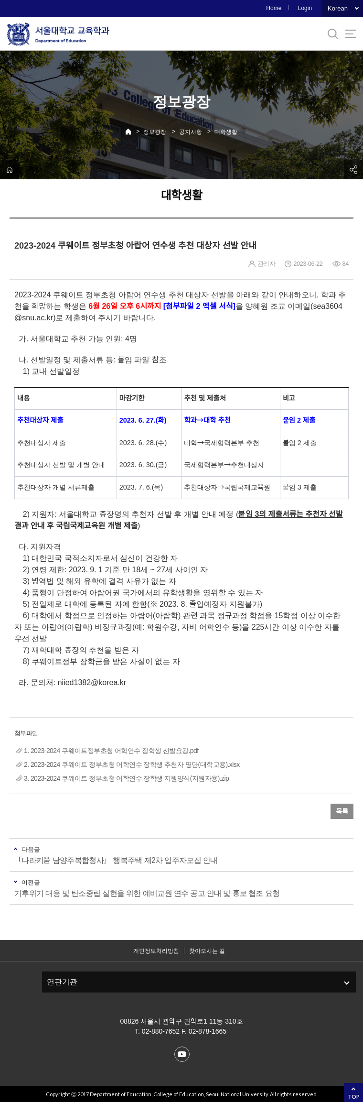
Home (273, 8)
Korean (338, 8)
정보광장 (154, 132)
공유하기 (353, 169)
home (9, 169)
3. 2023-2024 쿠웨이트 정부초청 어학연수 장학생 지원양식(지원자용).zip (126, 778)
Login (305, 8)
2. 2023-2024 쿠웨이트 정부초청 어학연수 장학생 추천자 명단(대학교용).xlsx (132, 764)
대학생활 (225, 132)
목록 (342, 811)
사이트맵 (350, 34)
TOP (354, 1096)
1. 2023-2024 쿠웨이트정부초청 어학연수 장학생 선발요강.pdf (111, 750)
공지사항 (190, 132)
